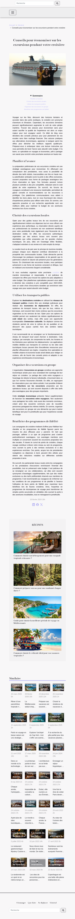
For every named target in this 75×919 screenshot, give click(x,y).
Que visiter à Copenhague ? (56, 864)
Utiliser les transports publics (36, 104)
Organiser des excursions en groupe (36, 107)
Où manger (21, 903)
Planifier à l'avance (36, 99)
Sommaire (37, 96)
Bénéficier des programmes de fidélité (36, 109)
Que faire (32, 903)
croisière (56, 272)
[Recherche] (34, 3)
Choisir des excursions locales (36, 101)
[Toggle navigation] (12, 12)
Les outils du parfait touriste (37, 836)
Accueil (12, 25)
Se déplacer (43, 903)
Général (21, 25)
